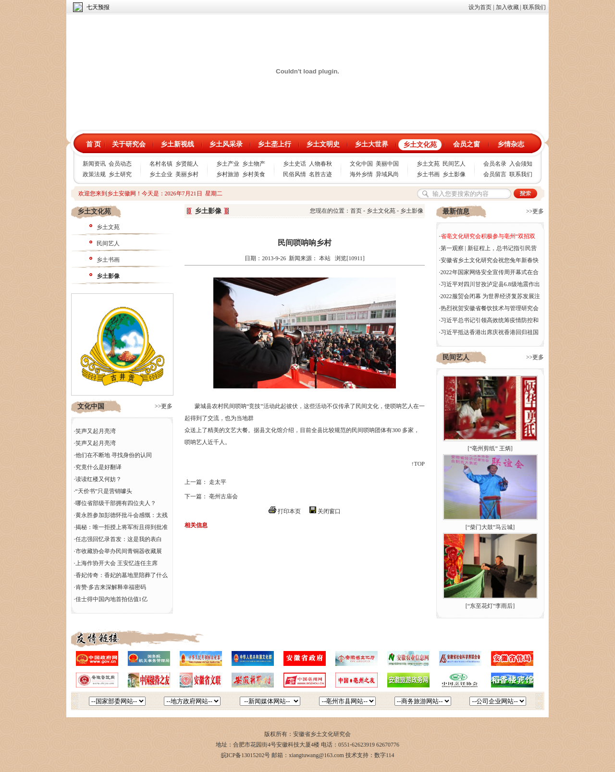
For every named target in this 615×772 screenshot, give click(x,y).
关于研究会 (129, 144)
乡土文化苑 (420, 144)
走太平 (217, 482)
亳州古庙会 (223, 496)
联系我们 (534, 7)
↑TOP (418, 463)
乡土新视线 (177, 144)
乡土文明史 (323, 144)
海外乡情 (361, 174)
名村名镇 (160, 163)
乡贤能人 (186, 163)
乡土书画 (428, 174)
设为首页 (480, 7)
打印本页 (289, 511)
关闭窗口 (329, 511)
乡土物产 (253, 163)
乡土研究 (120, 174)
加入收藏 (507, 7)
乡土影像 (454, 174)
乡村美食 (253, 174)
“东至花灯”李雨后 (490, 606)
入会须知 (520, 163)
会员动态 (120, 163)
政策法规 (94, 174)
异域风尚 (387, 174)
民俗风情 (294, 174)
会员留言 (494, 174)
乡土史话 (294, 163)
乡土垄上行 (274, 144)
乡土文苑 (428, 163)
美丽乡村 (186, 174)
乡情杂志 (510, 144)
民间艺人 (454, 163)
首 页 (93, 144)
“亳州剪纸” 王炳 (490, 448)
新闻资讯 (94, 163)
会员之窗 (466, 144)
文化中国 (361, 163)
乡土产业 (227, 163)
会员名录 (494, 163)
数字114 (384, 755)
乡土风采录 (226, 144)
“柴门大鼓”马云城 (490, 527)
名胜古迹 (320, 174)
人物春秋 (320, 163)
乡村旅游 (227, 174)
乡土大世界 (371, 144)
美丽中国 (387, 163)
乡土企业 (160, 174)
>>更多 (164, 406)
